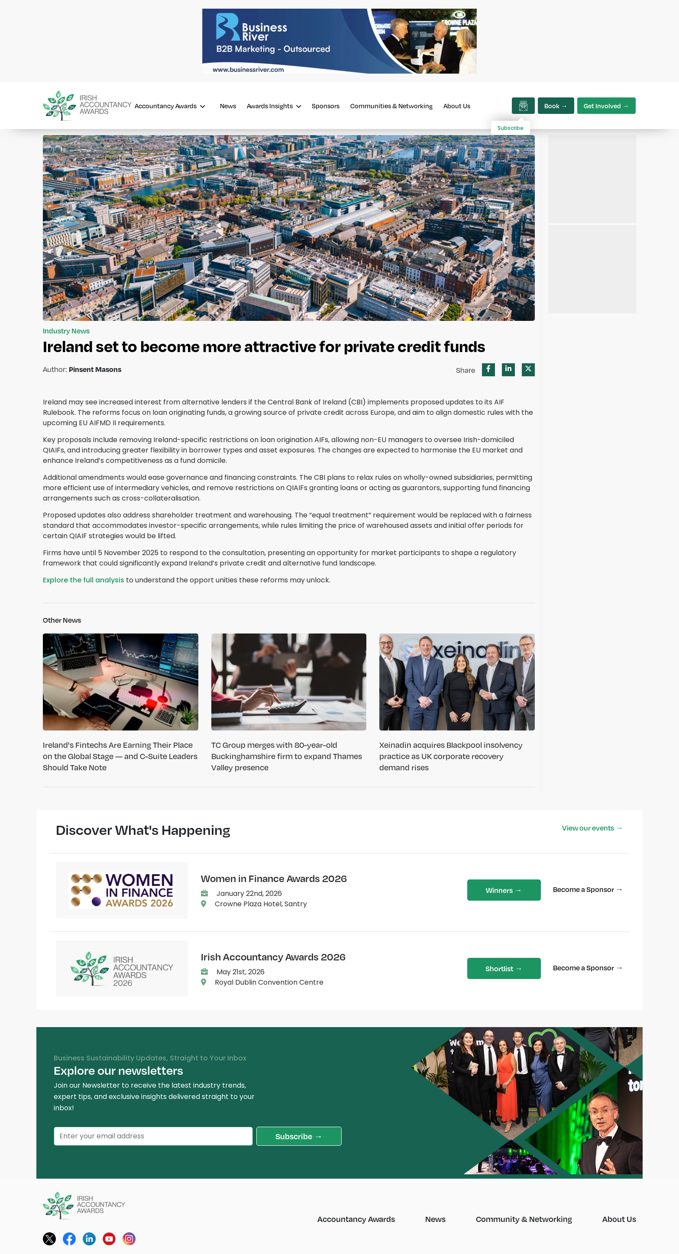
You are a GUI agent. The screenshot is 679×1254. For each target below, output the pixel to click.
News (228, 106)
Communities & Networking (391, 106)
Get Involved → (606, 106)
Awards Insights (274, 106)
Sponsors (326, 106)
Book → (556, 106)
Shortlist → (503, 968)
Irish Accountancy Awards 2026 (273, 956)
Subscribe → (299, 1136)
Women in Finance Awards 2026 (274, 878)
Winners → (504, 890)
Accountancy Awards (170, 106)
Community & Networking (524, 1219)
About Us (456, 106)
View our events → (592, 827)
